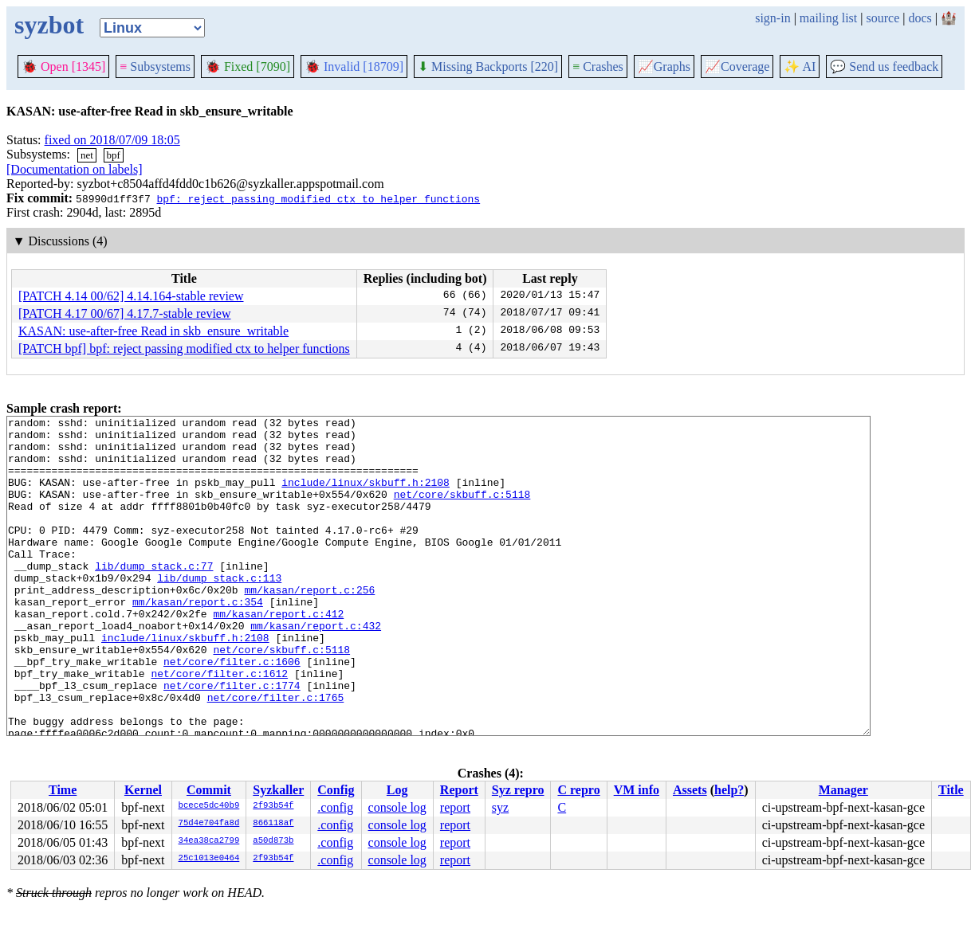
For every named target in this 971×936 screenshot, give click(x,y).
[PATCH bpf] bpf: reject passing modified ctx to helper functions (184, 348)
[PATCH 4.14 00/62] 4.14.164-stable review (131, 296)
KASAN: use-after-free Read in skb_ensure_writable (153, 331)
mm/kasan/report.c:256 (309, 625)
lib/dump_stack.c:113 (219, 611)
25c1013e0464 (209, 858)
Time (63, 790)
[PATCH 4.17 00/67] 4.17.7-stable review (124, 313)
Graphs (664, 66)
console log (397, 807)
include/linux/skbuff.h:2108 (365, 496)
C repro (578, 790)
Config (335, 790)
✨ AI (800, 66)
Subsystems (155, 66)
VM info (636, 790)
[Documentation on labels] (74, 169)
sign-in (772, 18)
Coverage (737, 66)
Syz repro (518, 790)
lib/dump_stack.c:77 (154, 596)
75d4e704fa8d (209, 823)
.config (335, 807)
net (87, 155)
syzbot (49, 24)
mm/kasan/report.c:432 (315, 668)
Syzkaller (278, 790)
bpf (113, 155)
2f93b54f (273, 806)
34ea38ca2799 (209, 841)
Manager (843, 790)
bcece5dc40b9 (209, 806)
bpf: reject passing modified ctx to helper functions (318, 198)
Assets (690, 790)
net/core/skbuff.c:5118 (462, 510)
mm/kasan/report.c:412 (278, 654)
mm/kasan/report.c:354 (197, 639)
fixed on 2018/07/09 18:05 (112, 140)
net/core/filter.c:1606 (232, 711)
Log (397, 790)
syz (500, 807)
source (883, 18)
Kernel (143, 790)
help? (729, 790)
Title (951, 790)
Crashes (597, 66)
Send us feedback (884, 66)
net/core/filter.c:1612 (219, 726)
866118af (273, 823)
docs (919, 18)
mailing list (828, 18)
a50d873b (273, 841)
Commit (209, 790)
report (455, 807)
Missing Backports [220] (488, 66)
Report (459, 790)
